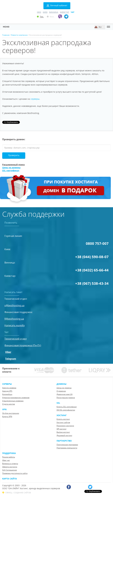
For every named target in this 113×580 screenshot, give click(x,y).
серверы (35, 98)
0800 (39, 12)
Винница (53, 12)
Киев (45, 12)
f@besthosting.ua (14, 318)
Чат (72, 12)
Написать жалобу (14, 325)
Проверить (13, 155)
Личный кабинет (56, 5)
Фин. (51, 16)
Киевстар (64, 12)
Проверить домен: (13, 139)
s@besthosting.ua (14, 305)
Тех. (40, 16)
